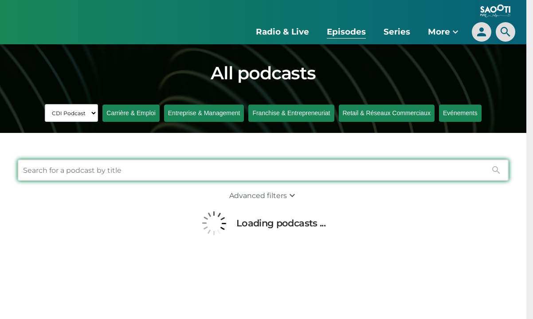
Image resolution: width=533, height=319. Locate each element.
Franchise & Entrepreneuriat (291, 113)
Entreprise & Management (204, 113)
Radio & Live (282, 32)
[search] (505, 32)
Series (397, 32)
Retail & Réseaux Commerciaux (387, 113)
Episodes (346, 32)
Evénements (460, 113)
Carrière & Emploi (130, 113)
